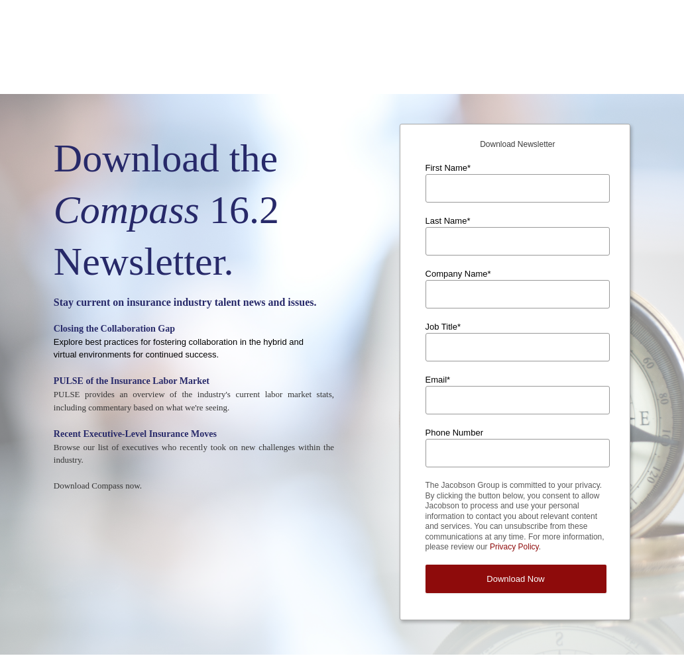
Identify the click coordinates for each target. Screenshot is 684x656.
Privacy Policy (514, 481)
